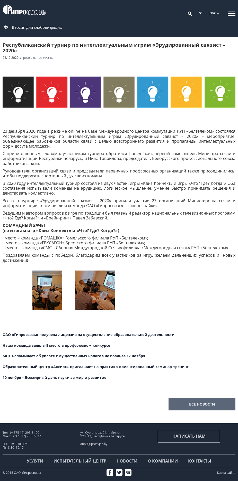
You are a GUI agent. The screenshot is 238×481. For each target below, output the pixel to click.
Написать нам (189, 436)
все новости (202, 404)
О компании (163, 461)
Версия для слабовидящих (37, 27)
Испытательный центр (80, 461)
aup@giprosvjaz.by (93, 444)
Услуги (35, 461)
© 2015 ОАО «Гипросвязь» (22, 472)
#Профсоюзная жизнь (36, 57)
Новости (127, 461)
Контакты (199, 461)
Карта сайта (226, 472)
